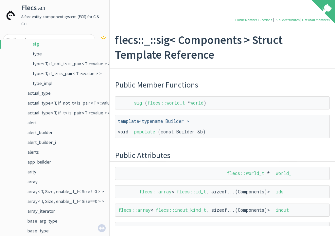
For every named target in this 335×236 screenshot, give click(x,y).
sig (36, 44)
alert (32, 123)
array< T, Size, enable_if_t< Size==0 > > (65, 201)
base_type (38, 231)
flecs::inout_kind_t (181, 210)
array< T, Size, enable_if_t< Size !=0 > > (65, 191)
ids (280, 191)
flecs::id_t (191, 191)
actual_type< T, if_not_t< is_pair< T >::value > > (73, 103)
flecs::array (155, 191)
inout (282, 210)
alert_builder (40, 132)
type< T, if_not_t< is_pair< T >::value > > (72, 64)
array (32, 182)
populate (144, 131)
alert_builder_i (41, 142)
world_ (283, 173)
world (196, 103)
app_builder (39, 162)
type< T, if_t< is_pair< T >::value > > (67, 73)
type (37, 54)
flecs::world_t (166, 103)
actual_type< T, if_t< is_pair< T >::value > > (69, 113)
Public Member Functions (253, 20)
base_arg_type (42, 221)
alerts (33, 152)
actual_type (39, 93)
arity (31, 172)
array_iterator (41, 211)
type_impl (42, 83)
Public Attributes (287, 20)
